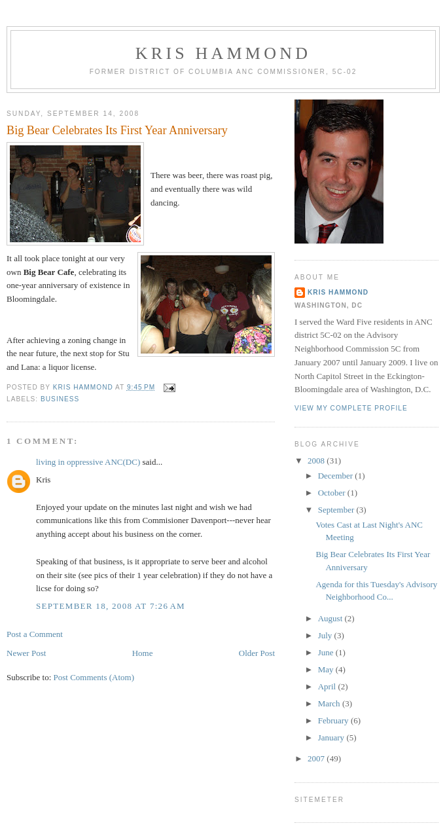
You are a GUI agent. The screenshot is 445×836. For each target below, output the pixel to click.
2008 (317, 460)
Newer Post (26, 653)
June (327, 652)
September (337, 510)
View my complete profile (351, 408)
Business (60, 399)
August (331, 618)
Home (142, 653)
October (332, 493)
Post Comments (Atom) (94, 677)
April (328, 686)
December (336, 476)
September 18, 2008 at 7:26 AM (110, 606)
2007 (317, 758)
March (330, 703)
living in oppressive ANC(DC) (88, 462)
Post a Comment (35, 634)
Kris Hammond (223, 53)
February (334, 720)
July (326, 635)
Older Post (257, 653)
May (327, 669)
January (332, 737)
